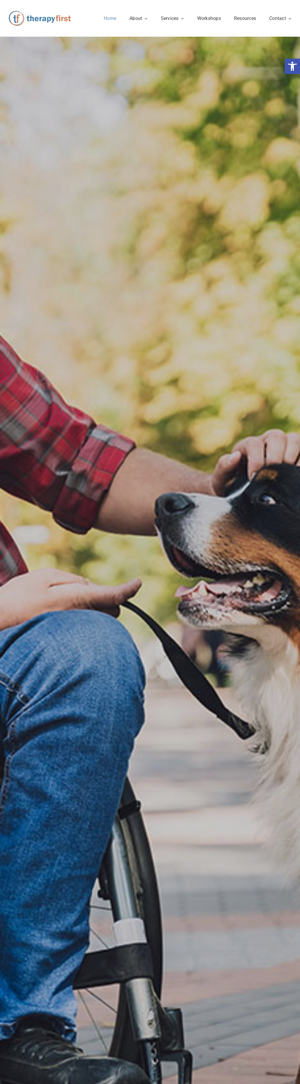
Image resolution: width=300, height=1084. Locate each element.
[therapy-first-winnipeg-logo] (40, 13)
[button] (292, 66)
